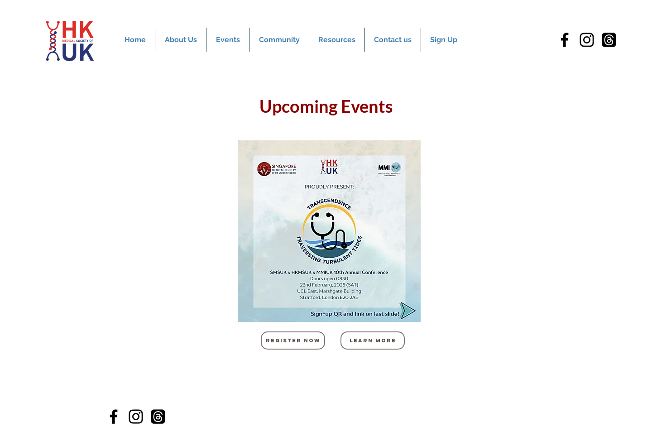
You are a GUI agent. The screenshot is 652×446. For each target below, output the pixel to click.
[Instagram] (586, 39)
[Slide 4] (345, 310)
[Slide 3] (335, 310)
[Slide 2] (325, 310)
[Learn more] (372, 340)
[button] (227, 40)
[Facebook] (564, 39)
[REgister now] (293, 340)
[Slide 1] (314, 311)
